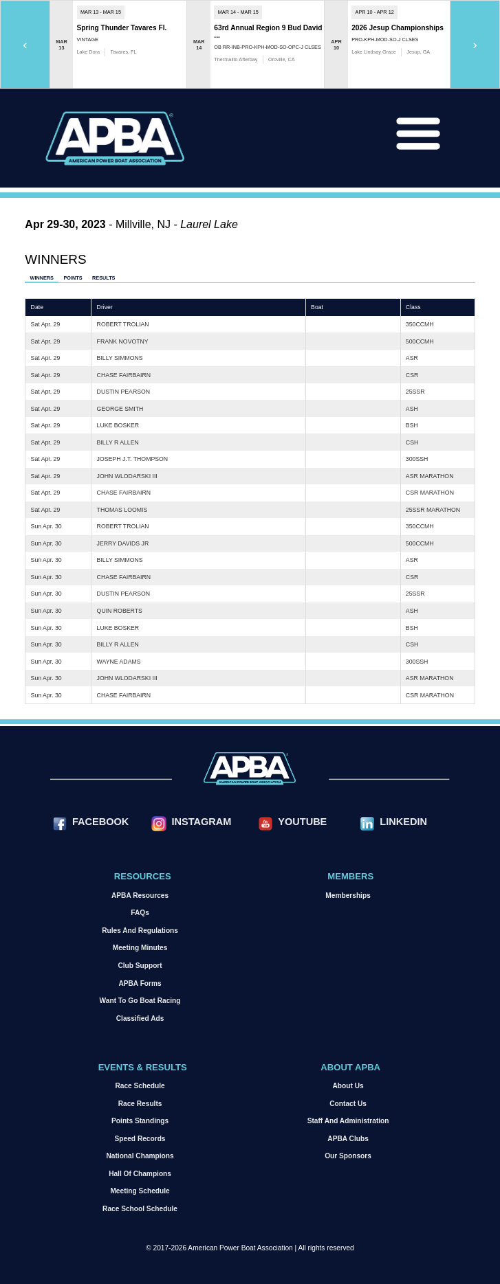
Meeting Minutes (140, 947)
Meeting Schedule (139, 1191)
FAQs (140, 912)
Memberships (347, 895)
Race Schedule (139, 1086)
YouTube (302, 821)
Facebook (100, 821)
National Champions (139, 1156)
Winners (42, 278)
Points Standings (140, 1121)
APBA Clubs (347, 1138)
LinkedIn (403, 821)
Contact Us (348, 1103)
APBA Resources (140, 895)
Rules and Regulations (140, 930)
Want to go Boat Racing (140, 1000)
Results (103, 278)
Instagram (201, 821)
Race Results (140, 1103)
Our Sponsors (348, 1156)
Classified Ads (140, 1018)
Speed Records (140, 1138)
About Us (348, 1086)
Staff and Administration (348, 1121)
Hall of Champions (140, 1174)
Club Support (140, 965)
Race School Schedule (139, 1209)
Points (72, 278)
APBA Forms (139, 983)
